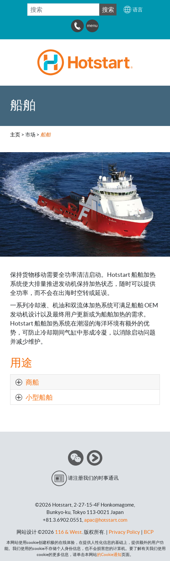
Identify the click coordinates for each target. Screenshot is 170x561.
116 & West (68, 532)
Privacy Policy (124, 532)
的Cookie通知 (109, 554)
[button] (133, 9)
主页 (15, 134)
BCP (149, 532)
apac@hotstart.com (105, 520)
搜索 (108, 9)
